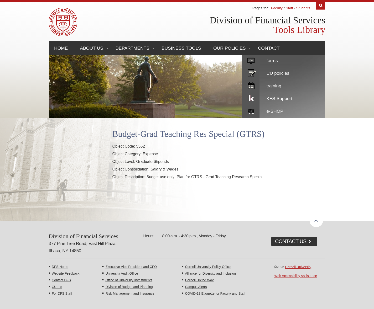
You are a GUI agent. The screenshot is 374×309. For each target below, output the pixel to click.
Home (61, 48)
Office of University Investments (128, 280)
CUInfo (57, 287)
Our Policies (229, 48)
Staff (289, 8)
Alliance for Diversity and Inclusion (210, 273)
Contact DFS (61, 280)
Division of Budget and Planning (129, 287)
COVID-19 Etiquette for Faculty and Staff (215, 293)
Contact (269, 48)
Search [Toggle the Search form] (320, 6)
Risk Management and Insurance (129, 293)
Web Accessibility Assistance (295, 276)
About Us (91, 48)
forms (272, 60)
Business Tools (181, 48)
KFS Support (279, 98)
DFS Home (60, 267)
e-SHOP (274, 111)
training (273, 85)
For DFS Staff (62, 293)
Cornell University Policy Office (208, 267)
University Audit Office (121, 273)
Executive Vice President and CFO (131, 267)
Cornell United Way (199, 280)
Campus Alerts (196, 287)
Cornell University (298, 267)
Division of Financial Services (267, 20)
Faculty (276, 8)
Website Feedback (65, 273)
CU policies (277, 73)
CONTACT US (290, 241)
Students (303, 8)
